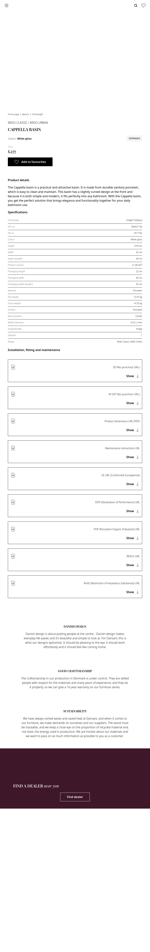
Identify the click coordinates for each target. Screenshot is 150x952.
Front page (14, 114)
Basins (26, 114)
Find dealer (75, 797)
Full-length (37, 114)
